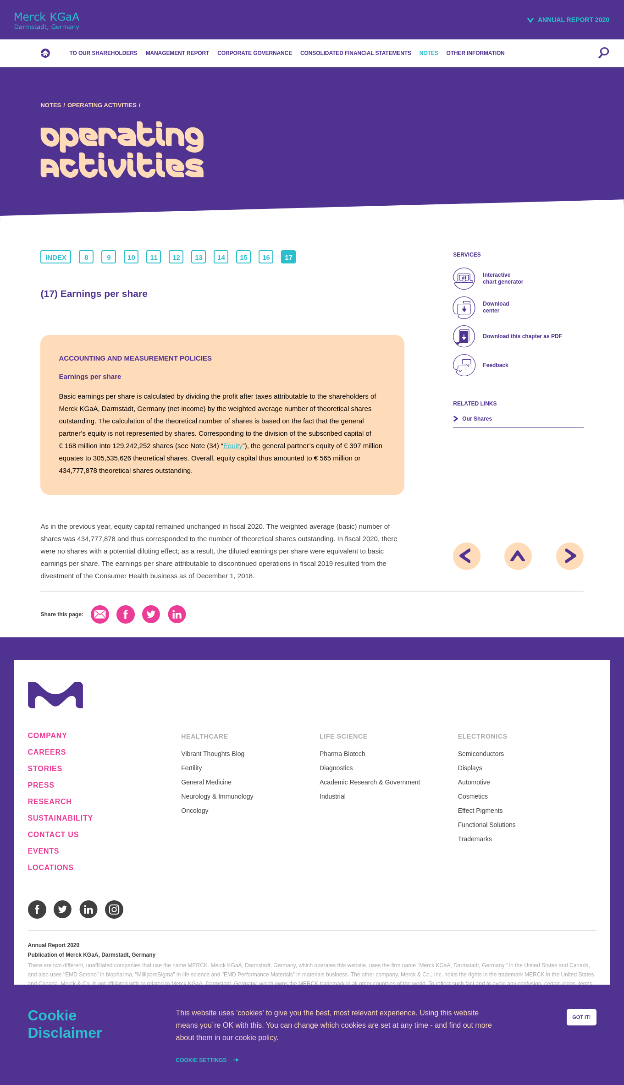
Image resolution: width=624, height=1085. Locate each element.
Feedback (495, 365)
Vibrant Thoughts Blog (212, 753)
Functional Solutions (487, 824)
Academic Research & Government (370, 782)
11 (154, 257)
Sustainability (60, 818)
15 (244, 257)
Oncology (194, 810)
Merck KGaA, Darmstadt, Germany (47, 21)
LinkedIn (177, 614)
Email (100, 614)
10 (131, 257)
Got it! (581, 1017)
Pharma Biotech (342, 753)
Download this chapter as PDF (522, 336)
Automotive (474, 782)
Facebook (125, 614)
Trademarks (475, 839)
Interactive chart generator (503, 278)
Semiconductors (481, 753)
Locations (51, 867)
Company (47, 736)
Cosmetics (473, 796)
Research (50, 802)
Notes (50, 105)
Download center (496, 307)
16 (266, 257)
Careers (47, 752)
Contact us (53, 834)
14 (221, 257)
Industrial (333, 796)
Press (41, 785)
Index (55, 257)
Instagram (114, 909)
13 (199, 257)
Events (44, 851)
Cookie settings (202, 1060)
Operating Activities (102, 105)
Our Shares (477, 419)
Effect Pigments (480, 810)
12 (176, 257)
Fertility (191, 768)
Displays (470, 768)
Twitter (151, 614)
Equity (233, 445)
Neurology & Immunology (217, 796)
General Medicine (206, 782)
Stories (45, 769)
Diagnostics (336, 768)
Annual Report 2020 (573, 19)
